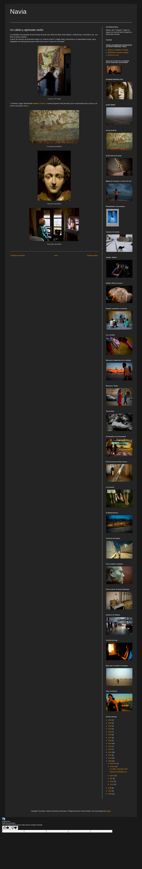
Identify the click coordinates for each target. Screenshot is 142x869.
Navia (18, 11)
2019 (110, 732)
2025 (110, 723)
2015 (110, 743)
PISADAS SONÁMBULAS (118, 772)
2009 (110, 761)
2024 (110, 726)
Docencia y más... (114, 55)
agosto (112, 776)
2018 (110, 735)
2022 (110, 729)
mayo (112, 781)
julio (111, 778)
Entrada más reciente (18, 255)
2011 (110, 755)
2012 (110, 752)
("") (39, 103)
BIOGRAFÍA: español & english (118, 52)
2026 (110, 720)
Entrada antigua (92, 255)
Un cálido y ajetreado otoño (119, 769)
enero (112, 784)
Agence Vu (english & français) (118, 50)
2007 (110, 791)
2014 (110, 746)
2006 (110, 794)
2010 (110, 758)
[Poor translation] (14, 828)
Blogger (108, 811)
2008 (110, 788)
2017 (110, 738)
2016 (110, 740)
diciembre (113, 763)
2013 (110, 749)
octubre (112, 766)
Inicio (56, 255)
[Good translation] (6, 828)
